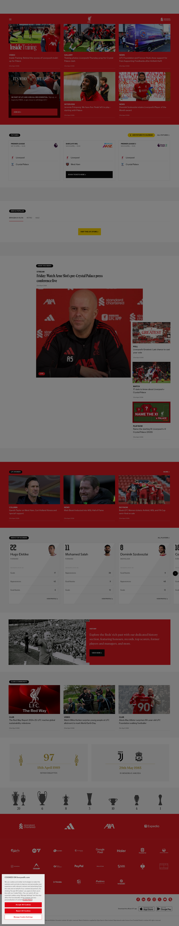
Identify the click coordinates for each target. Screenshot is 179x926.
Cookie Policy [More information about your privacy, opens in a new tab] (27, 900)
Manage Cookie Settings (23, 917)
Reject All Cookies (23, 911)
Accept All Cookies (23, 905)
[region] (23, 899)
